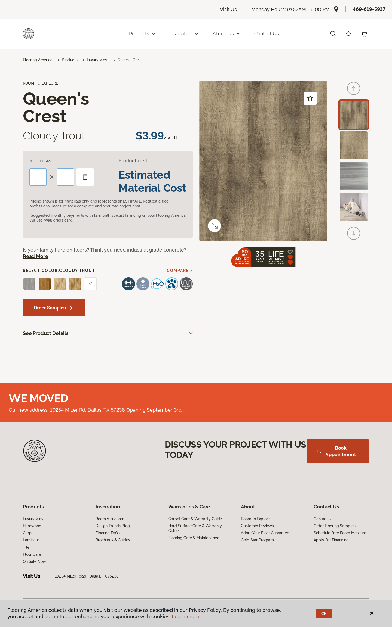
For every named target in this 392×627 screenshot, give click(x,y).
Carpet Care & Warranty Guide (195, 519)
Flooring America (38, 60)
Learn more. (186, 616)
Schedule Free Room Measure (340, 533)
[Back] (353, 88)
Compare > (180, 270)
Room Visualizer (110, 519)
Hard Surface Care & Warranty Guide (195, 528)
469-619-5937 (369, 9)
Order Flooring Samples (334, 526)
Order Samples (50, 308)
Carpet (29, 533)
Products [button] (142, 33)
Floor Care (32, 554)
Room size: (41, 160)
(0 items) (363, 33)
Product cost (132, 160)
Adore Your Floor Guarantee (265, 533)
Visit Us (228, 9)
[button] (333, 33)
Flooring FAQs (108, 533)
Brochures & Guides (113, 540)
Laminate (31, 540)
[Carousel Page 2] (353, 145)
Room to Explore (255, 519)
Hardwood (32, 526)
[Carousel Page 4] (353, 206)
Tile (26, 547)
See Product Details (46, 333)
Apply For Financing (331, 540)
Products (70, 60)
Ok (324, 613)
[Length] (38, 177)
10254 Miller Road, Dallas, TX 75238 (86, 576)
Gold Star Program (257, 540)
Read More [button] (35, 256)
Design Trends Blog (113, 526)
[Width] (65, 177)
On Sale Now (34, 561)
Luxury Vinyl (97, 60)
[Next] (353, 233)
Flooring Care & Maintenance (193, 538)
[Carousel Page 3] (353, 176)
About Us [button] (226, 33)
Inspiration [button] (184, 33)
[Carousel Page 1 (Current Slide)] (353, 114)
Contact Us (266, 33)
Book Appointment (336, 451)
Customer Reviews (257, 526)
